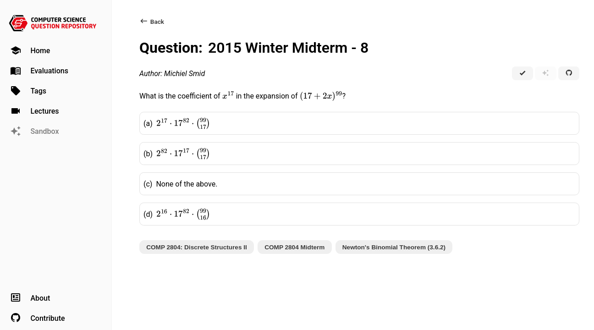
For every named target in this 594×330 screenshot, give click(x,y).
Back (151, 21)
